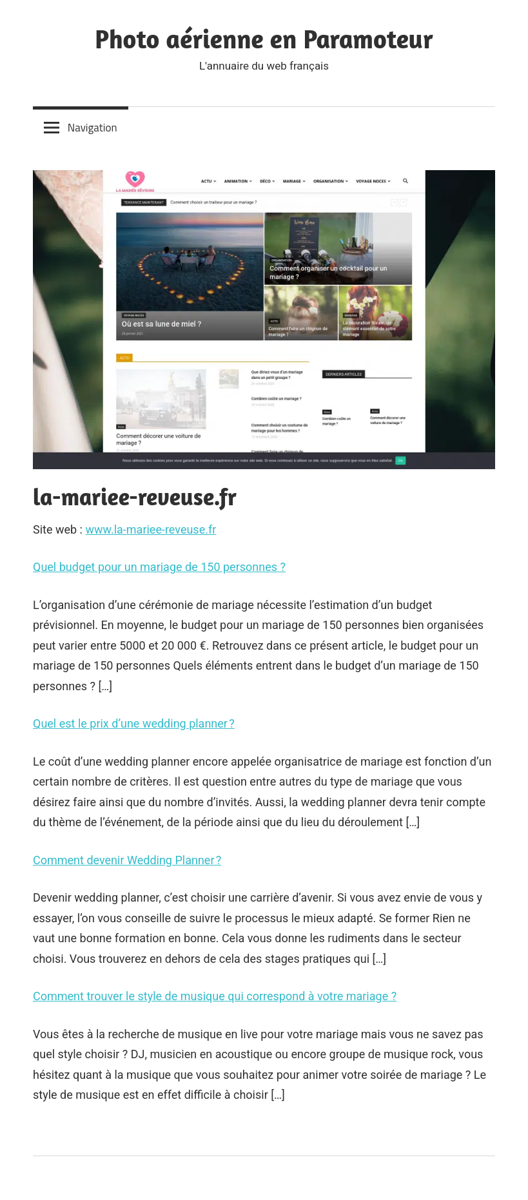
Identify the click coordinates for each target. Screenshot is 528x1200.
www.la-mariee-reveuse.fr (150, 529)
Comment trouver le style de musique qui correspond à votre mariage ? (214, 996)
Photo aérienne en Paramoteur (264, 38)
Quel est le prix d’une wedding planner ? (134, 723)
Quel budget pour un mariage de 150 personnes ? (159, 567)
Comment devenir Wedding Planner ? (127, 860)
